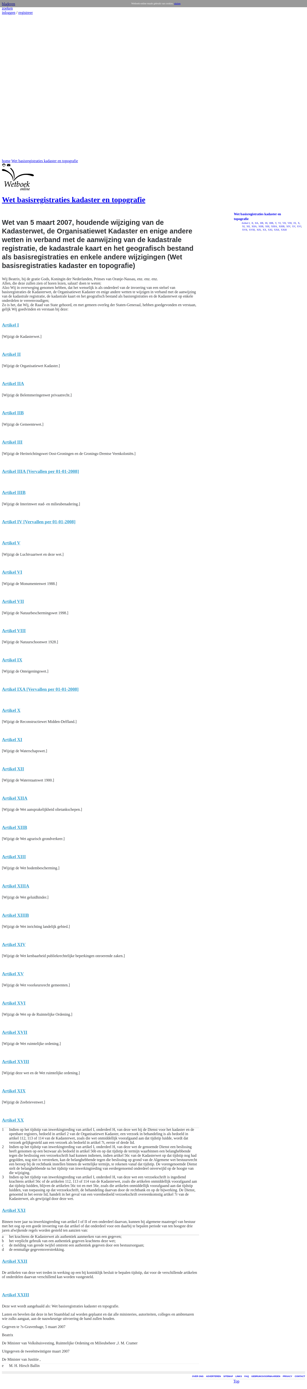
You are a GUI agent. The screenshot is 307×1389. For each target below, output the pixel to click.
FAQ (246, 1376)
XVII (244, 229)
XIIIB (281, 226)
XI (243, 226)
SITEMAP (228, 1376)
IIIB (271, 223)
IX (294, 223)
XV (293, 226)
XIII (267, 226)
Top (236, 1380)
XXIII (283, 229)
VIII (289, 223)
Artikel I (246, 223)
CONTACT (300, 1376)
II (252, 223)
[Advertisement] (16, 87)
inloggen (8, 13)
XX (264, 229)
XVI (298, 226)
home (6, 161)
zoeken (7, 8)
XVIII (251, 229)
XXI (269, 229)
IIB (261, 223)
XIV (288, 226)
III (266, 223)
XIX (258, 229)
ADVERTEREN (213, 1376)
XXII (276, 229)
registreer (25, 13)
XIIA (254, 226)
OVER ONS (198, 1376)
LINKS (239, 1376)
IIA (256, 223)
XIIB (260, 226)
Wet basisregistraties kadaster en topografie (44, 161)
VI (279, 223)
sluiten (177, 3)
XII (248, 226)
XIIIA (274, 226)
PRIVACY (287, 1376)
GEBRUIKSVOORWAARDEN (265, 1376)
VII (284, 223)
